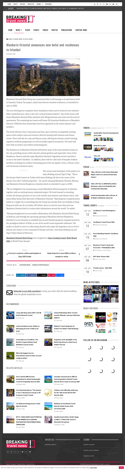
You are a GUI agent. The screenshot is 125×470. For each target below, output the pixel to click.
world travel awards (25, 264)
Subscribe (48, 4)
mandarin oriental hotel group (40, 264)
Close (121, 467)
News (18, 31)
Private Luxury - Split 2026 (102, 300)
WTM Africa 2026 (100, 178)
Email (51, 275)
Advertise (31, 4)
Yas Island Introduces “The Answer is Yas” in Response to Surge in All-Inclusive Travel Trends (28, 392)
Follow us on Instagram (95, 372)
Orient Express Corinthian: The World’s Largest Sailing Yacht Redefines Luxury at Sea (27, 341)
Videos (45, 30)
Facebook (31, 275)
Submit (40, 4)
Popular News (110, 86)
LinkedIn (21, 275)
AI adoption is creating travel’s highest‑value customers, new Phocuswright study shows (102, 148)
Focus (27, 30)
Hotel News (29, 39)
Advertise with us (50, 444)
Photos (55, 30)
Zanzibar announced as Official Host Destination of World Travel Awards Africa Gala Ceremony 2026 (67, 378)
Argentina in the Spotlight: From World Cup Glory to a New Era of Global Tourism (65, 341)
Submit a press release (91, 450)
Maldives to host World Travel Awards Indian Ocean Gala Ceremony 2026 (64, 405)
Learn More (93, 467)
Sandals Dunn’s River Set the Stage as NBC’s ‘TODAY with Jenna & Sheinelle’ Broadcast (66, 419)
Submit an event (88, 455)
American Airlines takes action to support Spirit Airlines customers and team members (104, 121)
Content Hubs (81, 30)
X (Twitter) (42, 275)
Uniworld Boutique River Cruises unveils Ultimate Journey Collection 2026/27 (67, 315)
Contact (22, 4)
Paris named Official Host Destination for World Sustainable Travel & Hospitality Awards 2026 (28, 378)
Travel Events (90, 237)
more (60, 275)
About (16, 4)
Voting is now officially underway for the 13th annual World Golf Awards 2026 (66, 392)
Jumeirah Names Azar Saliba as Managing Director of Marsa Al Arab (27, 328)
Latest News (92, 86)
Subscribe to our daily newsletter (27, 291)
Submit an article (88, 444)
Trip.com (97, 188)
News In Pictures (91, 314)
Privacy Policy (21, 464)
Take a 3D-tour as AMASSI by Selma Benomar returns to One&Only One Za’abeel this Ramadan (103, 218)
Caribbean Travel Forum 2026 (103, 255)
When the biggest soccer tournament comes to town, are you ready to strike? (29, 355)
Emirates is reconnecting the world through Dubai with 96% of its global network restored (103, 135)
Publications (66, 30)
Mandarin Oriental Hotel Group (19, 237)
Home (9, 4)
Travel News (18, 39)
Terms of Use (30, 464)
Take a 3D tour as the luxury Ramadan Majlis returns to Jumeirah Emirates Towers (104, 207)
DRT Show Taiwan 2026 (101, 289)
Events (36, 30)
